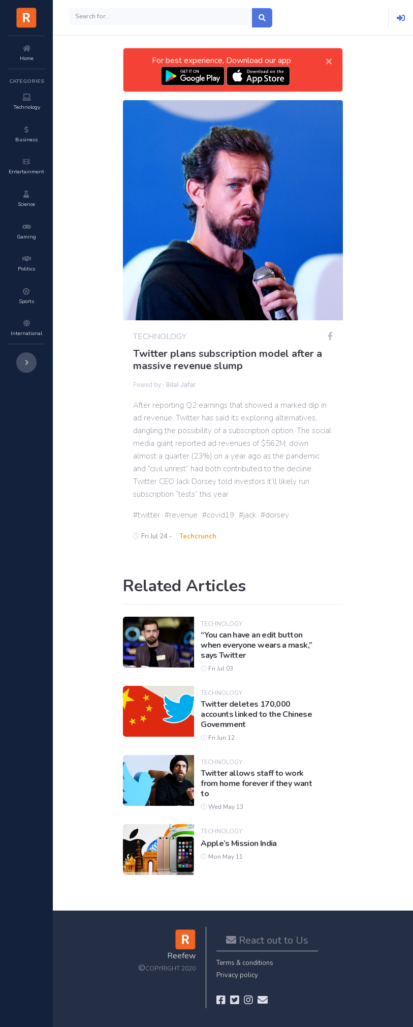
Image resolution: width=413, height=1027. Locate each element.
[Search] (160, 16)
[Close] (328, 60)
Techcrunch (197, 536)
